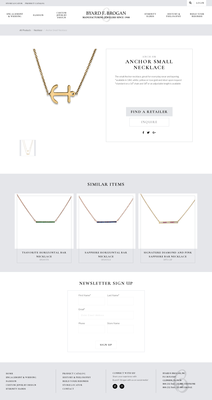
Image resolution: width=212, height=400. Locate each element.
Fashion (38, 15)
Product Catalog (35, 3)
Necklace (39, 30)
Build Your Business (197, 15)
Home (9, 373)
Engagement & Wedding (15, 15)
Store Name (113, 323)
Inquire (149, 122)
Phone (81, 323)
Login (200, 3)
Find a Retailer (149, 111)
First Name (84, 295)
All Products (26, 30)
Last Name (113, 295)
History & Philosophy (173, 15)
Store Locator (14, 3)
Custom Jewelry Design (62, 15)
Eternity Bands (150, 15)
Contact (68, 389)
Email (81, 309)
